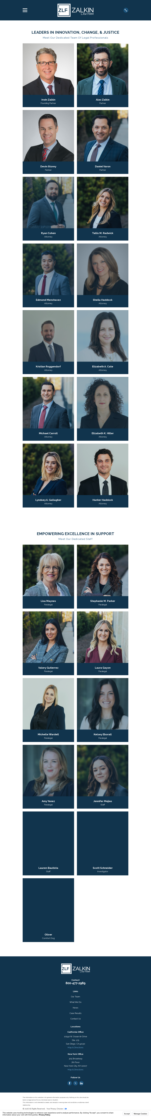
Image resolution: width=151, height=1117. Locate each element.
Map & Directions (75, 1047)
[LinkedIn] (81, 1083)
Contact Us (75, 1019)
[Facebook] (69, 1083)
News (75, 1008)
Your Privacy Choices (57, 1109)
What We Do (75, 1002)
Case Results (75, 1013)
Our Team (75, 996)
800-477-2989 (75, 983)
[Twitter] (75, 1083)
